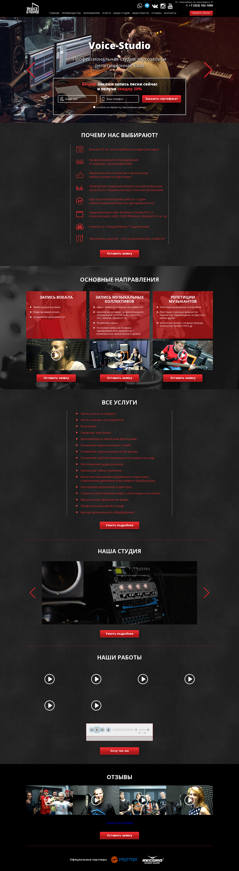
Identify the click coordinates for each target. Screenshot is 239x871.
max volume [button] (148, 730)
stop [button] (108, 730)
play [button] (97, 730)
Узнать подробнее (119, 525)
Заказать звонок (201, 12)
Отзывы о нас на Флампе (119, 822)
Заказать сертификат (161, 99)
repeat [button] (140, 732)
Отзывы (156, 13)
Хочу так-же (119, 751)
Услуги (106, 13)
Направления (91, 13)
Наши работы (140, 13)
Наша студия (121, 13)
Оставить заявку (119, 253)
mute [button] (136, 730)
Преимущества (71, 13)
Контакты (170, 13)
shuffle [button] (144, 732)
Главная (54, 13)
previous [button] (91, 730)
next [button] (102, 730)
